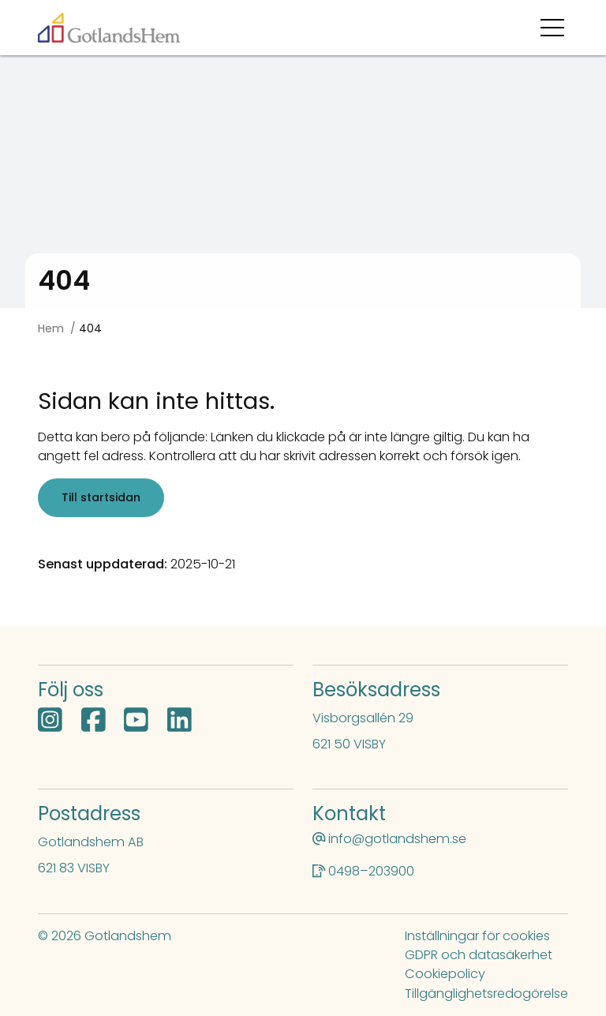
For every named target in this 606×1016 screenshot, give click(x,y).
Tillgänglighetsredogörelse (486, 993)
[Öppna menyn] (554, 27)
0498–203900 (371, 871)
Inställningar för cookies (477, 936)
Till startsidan (101, 497)
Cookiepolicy (445, 974)
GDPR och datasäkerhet (478, 955)
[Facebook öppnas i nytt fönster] (93, 721)
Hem (51, 328)
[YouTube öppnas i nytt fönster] (136, 721)
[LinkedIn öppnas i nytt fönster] (179, 721)
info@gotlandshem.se (397, 839)
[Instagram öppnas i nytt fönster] (50, 721)
